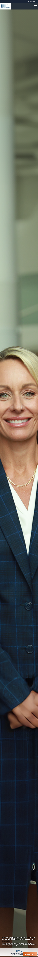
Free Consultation (32, 1)
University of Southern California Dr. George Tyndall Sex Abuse (19, 952)
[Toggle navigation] (35, 6)
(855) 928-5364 (22, 1)
